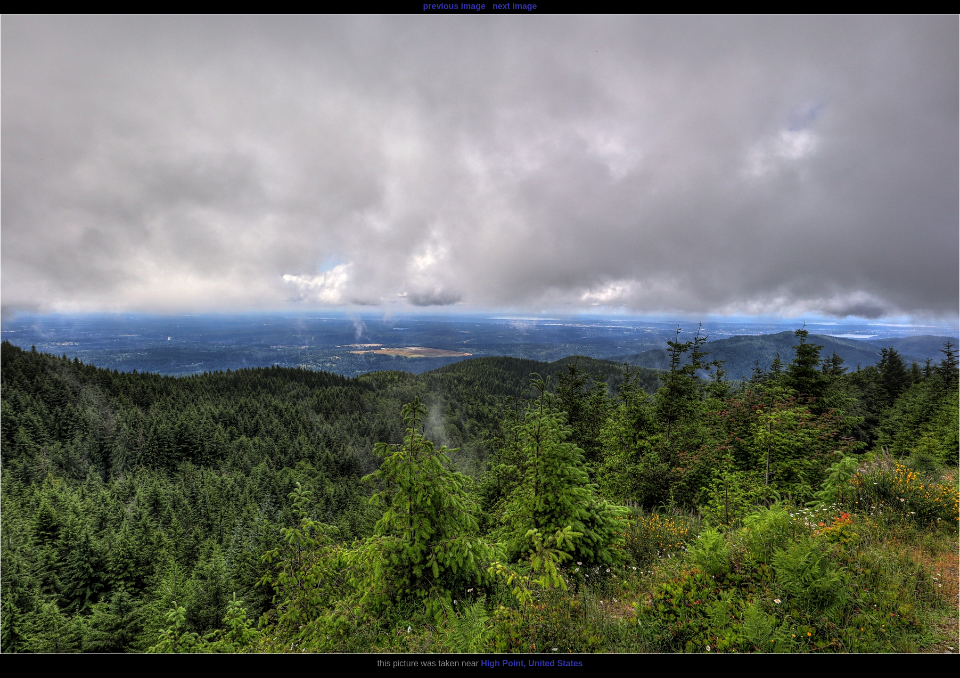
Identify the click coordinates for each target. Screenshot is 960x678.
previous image (454, 6)
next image (515, 6)
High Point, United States (531, 663)
